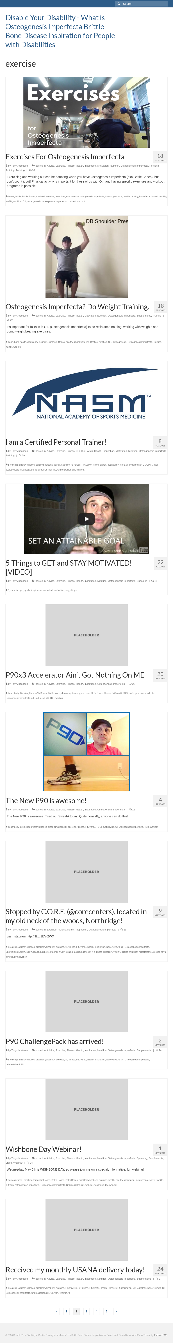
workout (81, 201)
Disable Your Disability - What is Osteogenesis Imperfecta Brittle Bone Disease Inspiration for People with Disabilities (60, 31)
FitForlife (98, 693)
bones (11, 196)
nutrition (17, 201)
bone (10, 342)
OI (144, 465)
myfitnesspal (142, 1180)
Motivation (103, 165)
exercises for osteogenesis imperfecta (85, 196)
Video (9, 1162)
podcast (72, 201)
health (126, 196)
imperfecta (144, 196)
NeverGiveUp (113, 947)
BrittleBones (54, 693)
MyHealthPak (139, 1288)
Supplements (144, 315)
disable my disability (37, 342)
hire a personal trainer (130, 465)
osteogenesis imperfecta (54, 201)
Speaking (142, 581)
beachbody (13, 693)
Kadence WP (160, 1335)
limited (154, 196)
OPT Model (152, 465)
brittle (18, 196)
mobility (162, 196)
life (87, 342)
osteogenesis (34, 201)
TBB (52, 698)
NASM (9, 201)
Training (20, 170)
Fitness (71, 165)
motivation (59, 590)
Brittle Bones (28, 196)
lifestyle (94, 342)
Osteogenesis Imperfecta (134, 165)
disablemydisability (70, 693)
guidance (117, 196)
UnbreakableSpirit (66, 469)
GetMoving (108, 827)
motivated (47, 590)
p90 (33, 698)
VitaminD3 (64, 1293)
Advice (50, 165)
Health (79, 165)
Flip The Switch (84, 451)
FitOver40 (87, 465)
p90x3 (45, 698)
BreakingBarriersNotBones (21, 465)
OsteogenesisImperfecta (139, 342)
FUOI (125, 693)
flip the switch (99, 465)
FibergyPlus (71, 1288)
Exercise (60, 165)
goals (27, 590)
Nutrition (114, 165)
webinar (89, 1185)
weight (9, 347)
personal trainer (39, 469)
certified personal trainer (48, 465)
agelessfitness (15, 1180)
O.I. (24, 201)
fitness (108, 196)
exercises (60, 196)
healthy (134, 196)
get (21, 590)
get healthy (113, 465)
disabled (40, 196)
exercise (50, 196)
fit (72, 465)
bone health (20, 342)
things (74, 590)
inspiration (36, 590)
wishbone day (101, 1185)
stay (67, 590)
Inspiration (90, 165)
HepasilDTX (114, 1288)
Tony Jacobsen (19, 165)
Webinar (18, 1162)
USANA (54, 1293)
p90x (38, 698)
